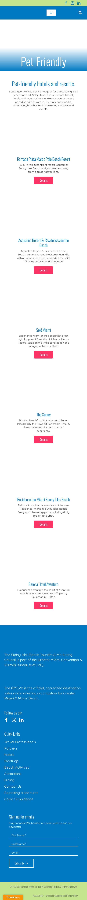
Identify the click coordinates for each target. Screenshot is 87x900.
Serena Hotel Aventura (43, 584)
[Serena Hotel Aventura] (43, 547)
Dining (9, 780)
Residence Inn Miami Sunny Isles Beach (43, 499)
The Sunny (43, 414)
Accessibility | (39, 895)
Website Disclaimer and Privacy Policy (62, 895)
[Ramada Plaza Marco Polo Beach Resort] (43, 122)
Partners (11, 748)
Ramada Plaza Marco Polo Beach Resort (43, 159)
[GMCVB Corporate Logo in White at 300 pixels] (28, 674)
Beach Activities (16, 767)
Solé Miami (43, 330)
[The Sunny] (43, 378)
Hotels (9, 755)
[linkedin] (78, 3)
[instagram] (72, 3)
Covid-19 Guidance (18, 799)
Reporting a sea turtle (21, 793)
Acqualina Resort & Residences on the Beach (43, 242)
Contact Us (13, 786)
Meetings (11, 761)
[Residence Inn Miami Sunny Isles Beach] (43, 462)
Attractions (12, 774)
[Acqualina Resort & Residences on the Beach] (43, 203)
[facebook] (66, 3)
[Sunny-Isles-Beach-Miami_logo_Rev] (28, 633)
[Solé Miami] (43, 293)
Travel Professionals (20, 742)
